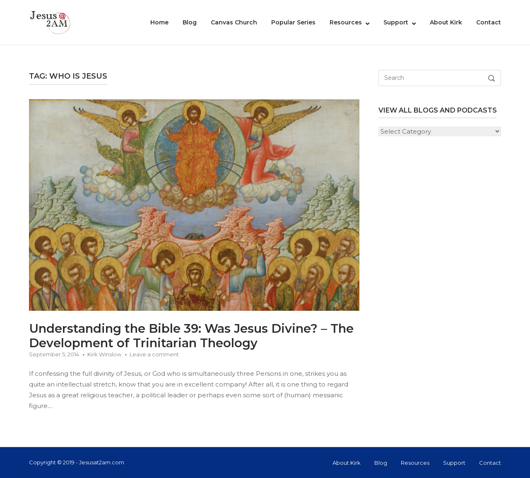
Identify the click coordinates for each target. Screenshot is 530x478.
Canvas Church (234, 22)
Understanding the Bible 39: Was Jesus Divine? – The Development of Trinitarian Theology (191, 335)
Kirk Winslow (104, 354)
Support (395, 22)
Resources (346, 22)
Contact (488, 22)
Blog (190, 22)
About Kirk (446, 22)
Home (159, 22)
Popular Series (293, 22)
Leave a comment (154, 354)
